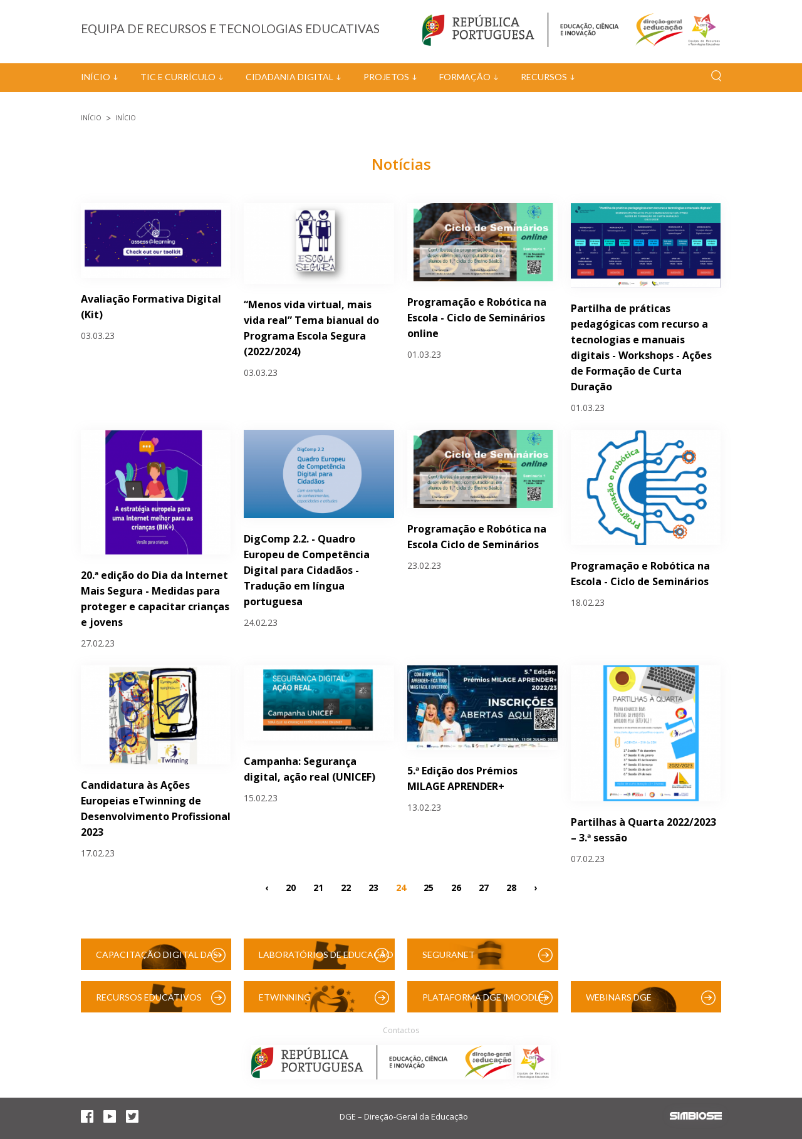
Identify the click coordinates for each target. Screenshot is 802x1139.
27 (484, 887)
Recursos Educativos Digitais (149, 1002)
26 (456, 887)
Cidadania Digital (289, 76)
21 (318, 887)
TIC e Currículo (178, 76)
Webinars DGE (619, 997)
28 (511, 887)
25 (429, 887)
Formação (465, 76)
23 (373, 887)
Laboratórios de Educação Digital (326, 959)
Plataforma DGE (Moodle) (484, 997)
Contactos (401, 1030)
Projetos (386, 76)
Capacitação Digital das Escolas (157, 959)
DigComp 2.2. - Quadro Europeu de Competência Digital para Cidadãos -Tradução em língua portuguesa (307, 570)
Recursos (544, 76)
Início (95, 76)
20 (291, 887)
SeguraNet (448, 954)
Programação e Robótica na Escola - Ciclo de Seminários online (476, 317)
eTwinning (285, 997)
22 (346, 887)
